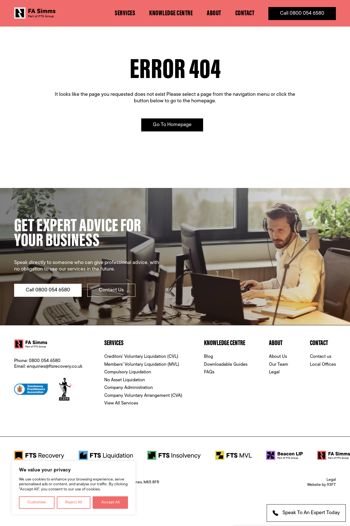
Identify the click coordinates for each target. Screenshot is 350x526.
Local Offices (323, 364)
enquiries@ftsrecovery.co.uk (54, 366)
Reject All (73, 502)
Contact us (320, 356)
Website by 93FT (321, 485)
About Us (278, 356)
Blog (208, 356)
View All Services (121, 403)
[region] (73, 488)
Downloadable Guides (225, 364)
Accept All (110, 502)
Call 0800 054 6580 (302, 13)
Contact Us (111, 290)
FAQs (209, 372)
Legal (274, 372)
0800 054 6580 (44, 361)
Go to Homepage (172, 124)
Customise (36, 502)
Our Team (278, 364)
